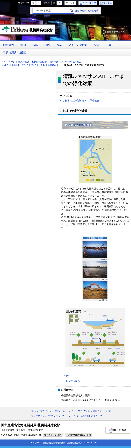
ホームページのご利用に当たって (85, 416)
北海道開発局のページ (118, 32)
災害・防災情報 (78, 45)
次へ (68, 375)
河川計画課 (23, 61)
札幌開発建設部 (28, 30)
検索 (71, 10)
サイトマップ (89, 3)
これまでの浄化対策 (73, 100)
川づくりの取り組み (71, 61)
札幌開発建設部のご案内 (78, 435)
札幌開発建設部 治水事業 (45, 61)
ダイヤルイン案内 (53, 435)
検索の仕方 (93, 10)
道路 (47, 45)
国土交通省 (117, 430)
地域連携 (8, 45)
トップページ (8, 61)
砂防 (35, 45)
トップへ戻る (73, 381)
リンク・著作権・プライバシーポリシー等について (48, 411)
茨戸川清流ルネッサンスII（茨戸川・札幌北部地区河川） (32, 65)
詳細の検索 (80, 10)
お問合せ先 (93, 100)
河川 (23, 45)
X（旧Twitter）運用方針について (94, 411)
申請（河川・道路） (15, 52)
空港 (97, 45)
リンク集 (107, 3)
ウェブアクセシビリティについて (47, 416)
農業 (59, 45)
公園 (109, 45)
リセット (70, 3)
